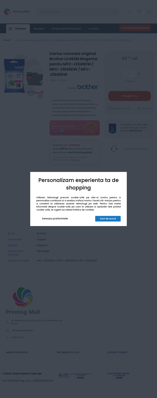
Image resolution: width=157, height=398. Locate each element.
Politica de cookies (83, 209)
